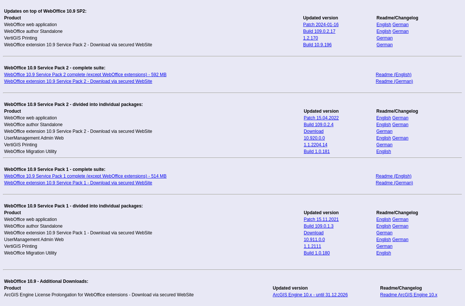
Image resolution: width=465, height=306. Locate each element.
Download (313, 131)
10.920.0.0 (314, 138)
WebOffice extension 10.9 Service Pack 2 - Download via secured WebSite (78, 81)
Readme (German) (394, 81)
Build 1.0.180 (317, 253)
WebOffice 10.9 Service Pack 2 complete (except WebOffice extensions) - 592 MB (85, 74)
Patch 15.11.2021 (321, 219)
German (400, 24)
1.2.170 (310, 38)
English (384, 24)
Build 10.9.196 (317, 44)
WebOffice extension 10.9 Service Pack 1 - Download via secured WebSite (78, 182)
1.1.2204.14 (315, 144)
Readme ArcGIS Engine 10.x (408, 294)
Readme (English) (394, 74)
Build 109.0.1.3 (318, 226)
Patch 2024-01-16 (320, 24)
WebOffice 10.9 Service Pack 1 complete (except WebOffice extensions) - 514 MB (85, 176)
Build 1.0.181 (317, 151)
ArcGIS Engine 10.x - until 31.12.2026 (310, 294)
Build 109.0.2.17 (319, 31)
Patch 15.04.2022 (321, 118)
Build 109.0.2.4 (318, 124)
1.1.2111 (312, 246)
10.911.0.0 (314, 239)
